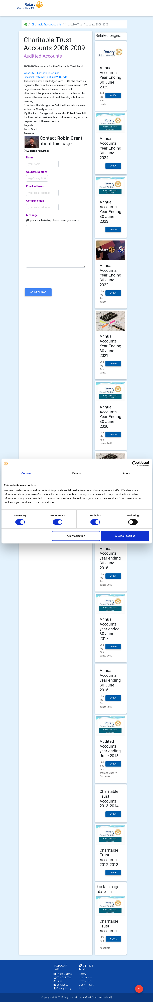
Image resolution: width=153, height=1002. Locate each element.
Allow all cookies (125, 535)
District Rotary (86, 984)
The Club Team (63, 977)
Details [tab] (76, 473)
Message (32, 215)
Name (29, 157)
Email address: (35, 186)
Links (58, 981)
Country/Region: (36, 172)
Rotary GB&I (85, 981)
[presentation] (49, 280)
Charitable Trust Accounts (46, 24)
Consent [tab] (26, 473)
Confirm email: (35, 200)
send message (38, 292)
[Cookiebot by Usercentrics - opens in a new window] (134, 463)
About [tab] (126, 473)
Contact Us (61, 984)
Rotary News (86, 988)
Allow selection (76, 535)
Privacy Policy (62, 988)
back (113, 939)
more (113, 95)
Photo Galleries (63, 973)
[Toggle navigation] (146, 8)
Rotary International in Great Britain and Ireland (86, 997)
